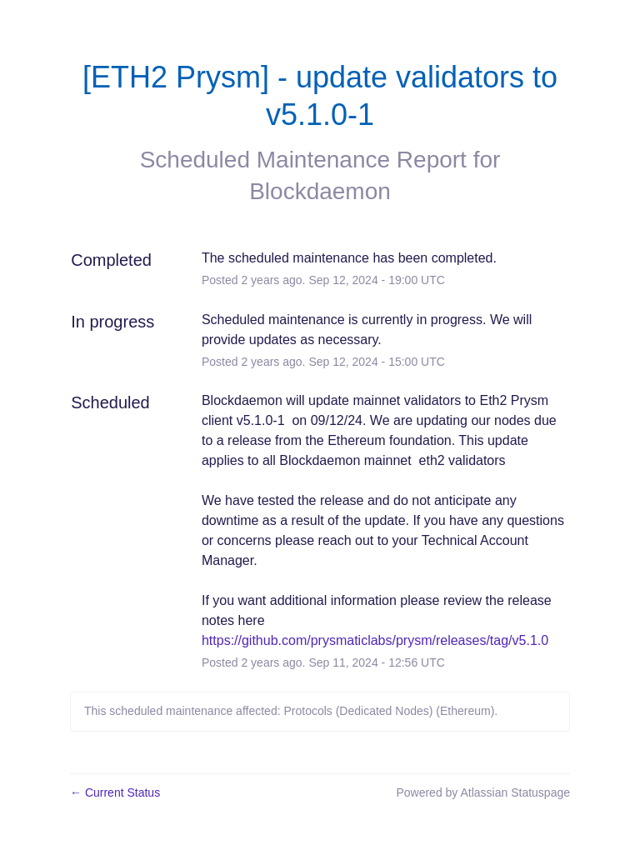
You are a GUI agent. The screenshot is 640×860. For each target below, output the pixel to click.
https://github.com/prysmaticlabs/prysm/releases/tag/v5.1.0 (375, 640)
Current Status (115, 792)
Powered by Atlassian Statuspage (483, 792)
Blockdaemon (320, 191)
